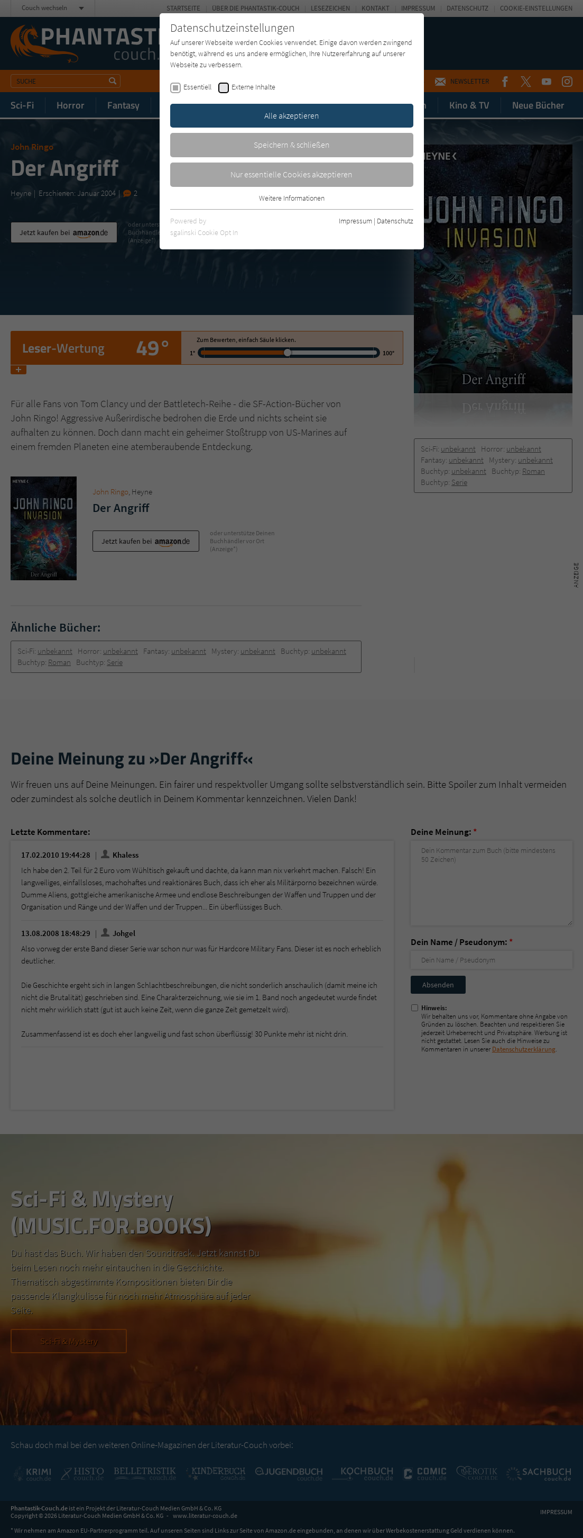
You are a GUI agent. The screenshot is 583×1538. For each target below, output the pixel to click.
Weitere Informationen (292, 198)
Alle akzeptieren (291, 115)
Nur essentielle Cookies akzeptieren (291, 174)
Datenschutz (395, 221)
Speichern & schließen (292, 144)
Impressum (355, 221)
